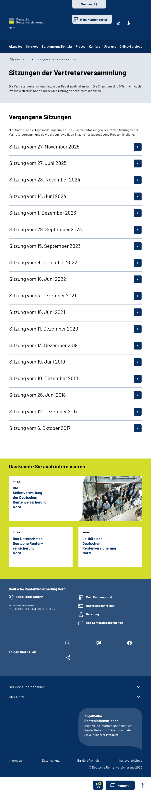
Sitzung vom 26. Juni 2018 (37, 394)
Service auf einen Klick (27, 687)
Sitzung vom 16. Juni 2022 (37, 278)
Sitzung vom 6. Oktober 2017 (39, 427)
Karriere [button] (94, 46)
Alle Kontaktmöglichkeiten (104, 622)
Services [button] (32, 46)
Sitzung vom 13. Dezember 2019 (43, 345)
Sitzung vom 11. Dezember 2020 (43, 328)
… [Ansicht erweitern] (28, 59)
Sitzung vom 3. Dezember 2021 (42, 295)
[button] (120, 785)
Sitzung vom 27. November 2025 (44, 146)
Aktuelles (15, 46)
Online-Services (131, 46)
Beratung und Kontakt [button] (57, 46)
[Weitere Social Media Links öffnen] (67, 658)
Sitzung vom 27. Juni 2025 (37, 162)
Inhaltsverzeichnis (129, 760)
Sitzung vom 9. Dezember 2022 (43, 262)
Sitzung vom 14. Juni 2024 (37, 196)
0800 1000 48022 (29, 597)
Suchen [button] (86, 4)
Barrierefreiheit (88, 760)
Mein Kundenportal (93, 19)
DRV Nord (16, 696)
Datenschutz (51, 760)
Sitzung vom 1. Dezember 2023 (42, 212)
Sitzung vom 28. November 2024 (44, 179)
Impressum (16, 760)
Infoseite (112, 735)
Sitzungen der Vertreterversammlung (56, 59)
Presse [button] (81, 46)
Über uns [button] (110, 46)
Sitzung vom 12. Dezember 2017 (43, 411)
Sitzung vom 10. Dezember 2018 (43, 378)
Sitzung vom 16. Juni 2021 (37, 312)
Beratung (92, 614)
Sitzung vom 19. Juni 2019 (37, 361)
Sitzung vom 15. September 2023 (45, 245)
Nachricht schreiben (100, 605)
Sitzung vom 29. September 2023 (45, 229)
